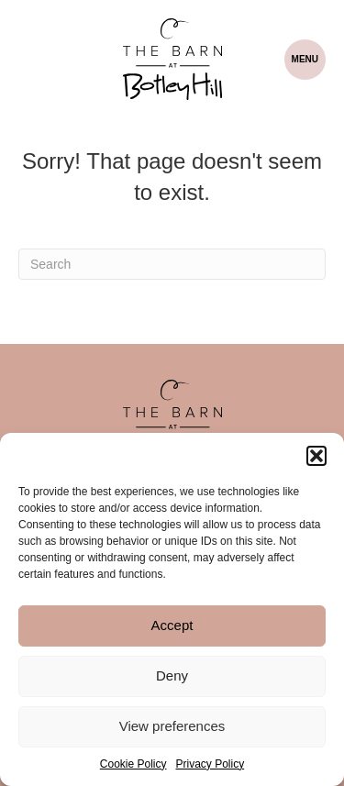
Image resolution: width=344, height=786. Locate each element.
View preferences (172, 726)
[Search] (172, 264)
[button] (316, 456)
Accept (172, 625)
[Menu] (305, 59)
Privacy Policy (210, 764)
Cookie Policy (133, 764)
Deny (172, 675)
